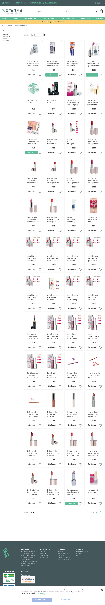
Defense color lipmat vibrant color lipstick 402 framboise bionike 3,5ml (94, 180)
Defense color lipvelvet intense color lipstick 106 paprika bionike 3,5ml (94, 453)
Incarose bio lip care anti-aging (93, 491)
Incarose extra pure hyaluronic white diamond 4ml (33, 63)
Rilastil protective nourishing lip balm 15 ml (72, 219)
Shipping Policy (63, 553)
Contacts (61, 555)
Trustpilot (25, 575)
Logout (78, 553)
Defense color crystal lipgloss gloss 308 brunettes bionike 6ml (52, 414)
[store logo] (18, 11)
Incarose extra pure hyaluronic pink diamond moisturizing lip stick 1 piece (73, 492)
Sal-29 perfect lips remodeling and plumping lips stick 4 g (73, 102)
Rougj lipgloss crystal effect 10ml (93, 219)
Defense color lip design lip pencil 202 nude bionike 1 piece (33, 414)
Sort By (26, 35)
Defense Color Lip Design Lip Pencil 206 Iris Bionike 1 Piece (72, 375)
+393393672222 (32, 561)
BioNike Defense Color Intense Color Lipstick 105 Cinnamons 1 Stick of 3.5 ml (33, 492)
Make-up (21, 25)
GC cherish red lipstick (32, 101)
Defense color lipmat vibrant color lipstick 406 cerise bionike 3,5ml (94, 141)
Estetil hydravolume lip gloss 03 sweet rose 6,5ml (93, 336)
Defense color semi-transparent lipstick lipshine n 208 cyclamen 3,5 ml (53, 141)
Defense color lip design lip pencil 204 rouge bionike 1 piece (94, 375)
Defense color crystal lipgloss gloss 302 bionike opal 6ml (73, 414)
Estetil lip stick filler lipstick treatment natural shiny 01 (93, 297)
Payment (61, 551)
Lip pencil (5, 39)
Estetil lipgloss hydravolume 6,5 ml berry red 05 (53, 336)
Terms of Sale (44, 557)
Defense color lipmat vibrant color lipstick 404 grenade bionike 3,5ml (53, 180)
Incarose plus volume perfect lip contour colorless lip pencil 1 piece (72, 63)
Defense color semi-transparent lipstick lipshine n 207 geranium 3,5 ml (73, 141)
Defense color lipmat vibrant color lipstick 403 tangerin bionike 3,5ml (73, 180)
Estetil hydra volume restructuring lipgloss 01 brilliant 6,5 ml (52, 375)
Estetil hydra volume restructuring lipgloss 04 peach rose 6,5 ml (73, 336)
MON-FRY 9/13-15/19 (32, 3)
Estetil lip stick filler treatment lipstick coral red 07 (53, 258)
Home (4, 25)
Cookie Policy (44, 555)
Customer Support (64, 557)
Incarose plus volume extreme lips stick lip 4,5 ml (53, 63)
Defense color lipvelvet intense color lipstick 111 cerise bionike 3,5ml (33, 453)
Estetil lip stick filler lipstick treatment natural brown (52, 297)
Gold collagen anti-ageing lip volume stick (93, 102)
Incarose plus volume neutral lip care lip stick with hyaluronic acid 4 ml (93, 63)
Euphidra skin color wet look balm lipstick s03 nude (33, 336)
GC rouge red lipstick (52, 101)
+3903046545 (25, 559)
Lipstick (4, 41)
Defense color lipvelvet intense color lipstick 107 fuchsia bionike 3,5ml (73, 453)
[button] (40, 75)
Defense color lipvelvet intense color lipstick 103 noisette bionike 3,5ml (53, 492)
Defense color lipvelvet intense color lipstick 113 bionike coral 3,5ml (53, 219)
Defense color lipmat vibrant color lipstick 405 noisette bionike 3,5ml (33, 180)
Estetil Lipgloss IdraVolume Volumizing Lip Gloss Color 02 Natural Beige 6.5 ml (33, 375)
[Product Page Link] (33, 57)
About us (42, 551)
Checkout (79, 555)
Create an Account (82, 551)
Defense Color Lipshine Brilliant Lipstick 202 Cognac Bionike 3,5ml (94, 414)
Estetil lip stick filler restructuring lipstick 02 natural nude (72, 297)
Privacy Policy (44, 553)
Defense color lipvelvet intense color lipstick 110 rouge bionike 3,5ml (53, 453)
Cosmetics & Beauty (12, 25)
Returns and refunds (65, 559)
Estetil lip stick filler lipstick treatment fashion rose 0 (72, 258)
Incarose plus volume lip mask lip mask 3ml (33, 141)
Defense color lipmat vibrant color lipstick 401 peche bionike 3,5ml (33, 219)
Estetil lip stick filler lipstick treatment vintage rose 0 (32, 297)
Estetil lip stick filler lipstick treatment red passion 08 (32, 258)
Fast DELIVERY (51, 3)
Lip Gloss (5, 37)
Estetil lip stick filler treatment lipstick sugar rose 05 (93, 258)
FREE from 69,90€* (12, 3)
